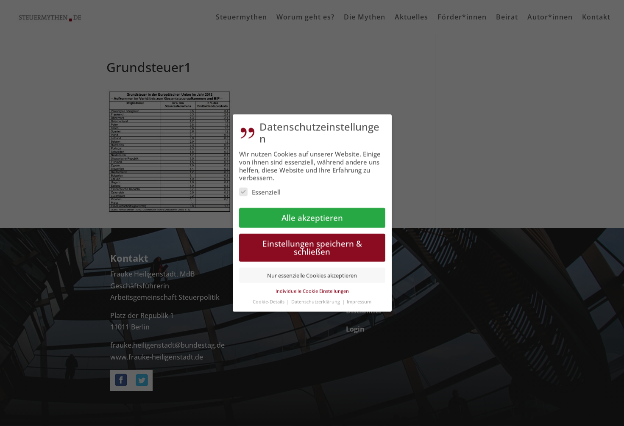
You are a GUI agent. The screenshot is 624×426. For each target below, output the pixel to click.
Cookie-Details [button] (269, 298)
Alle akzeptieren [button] (312, 214)
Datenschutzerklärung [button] (316, 298)
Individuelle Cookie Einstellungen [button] (312, 287)
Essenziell (260, 189)
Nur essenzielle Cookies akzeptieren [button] (312, 272)
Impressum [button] (359, 298)
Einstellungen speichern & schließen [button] (312, 244)
